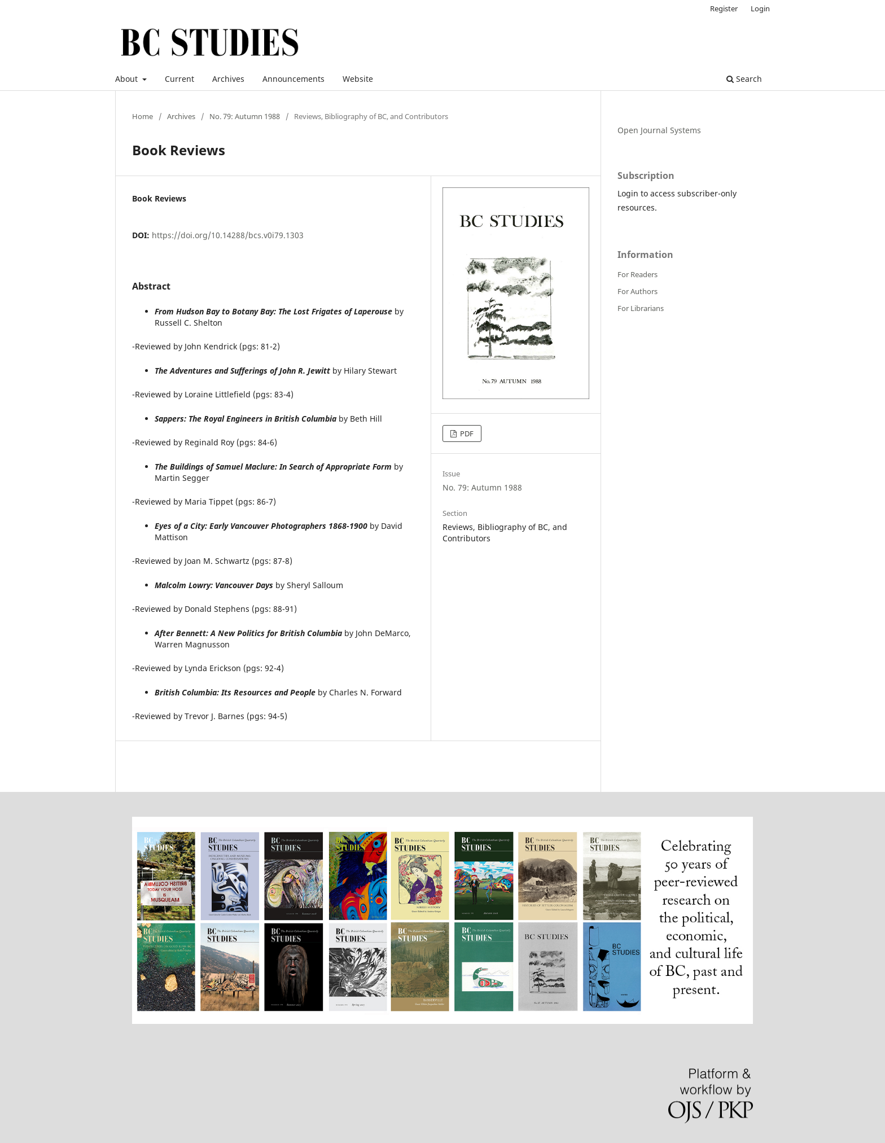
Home (142, 116)
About (127, 78)
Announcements (293, 78)
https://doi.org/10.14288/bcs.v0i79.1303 (228, 235)
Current (179, 78)
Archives (228, 78)
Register (724, 8)
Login (760, 8)
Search (744, 78)
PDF (466, 433)
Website (358, 78)
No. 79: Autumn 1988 (244, 116)
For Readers (637, 274)
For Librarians (640, 308)
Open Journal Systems (659, 130)
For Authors (637, 291)
